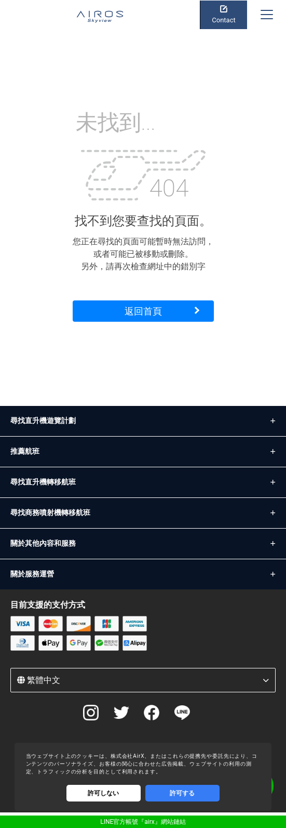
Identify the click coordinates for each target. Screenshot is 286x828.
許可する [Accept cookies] (182, 793)
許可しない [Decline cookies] (103, 793)
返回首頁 (143, 311)
